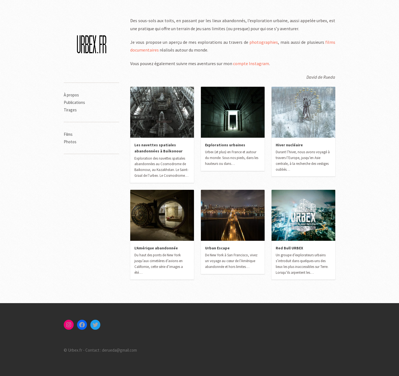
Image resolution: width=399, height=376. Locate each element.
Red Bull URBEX (289, 247)
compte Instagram (251, 63)
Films (68, 134)
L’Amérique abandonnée (156, 247)
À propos (71, 95)
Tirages (70, 109)
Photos (70, 141)
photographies (263, 42)
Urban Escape (217, 247)
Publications (74, 102)
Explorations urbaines (225, 144)
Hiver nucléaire (289, 144)
